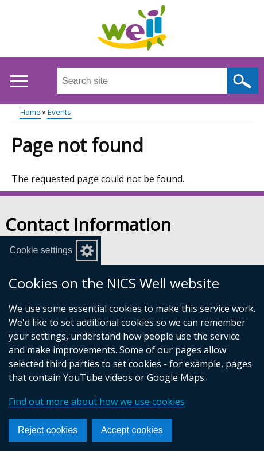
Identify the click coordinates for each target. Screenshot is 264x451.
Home (30, 112)
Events (59, 112)
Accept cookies (132, 430)
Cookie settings (41, 250)
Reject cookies (47, 430)
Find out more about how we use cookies (97, 401)
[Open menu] (18, 81)
